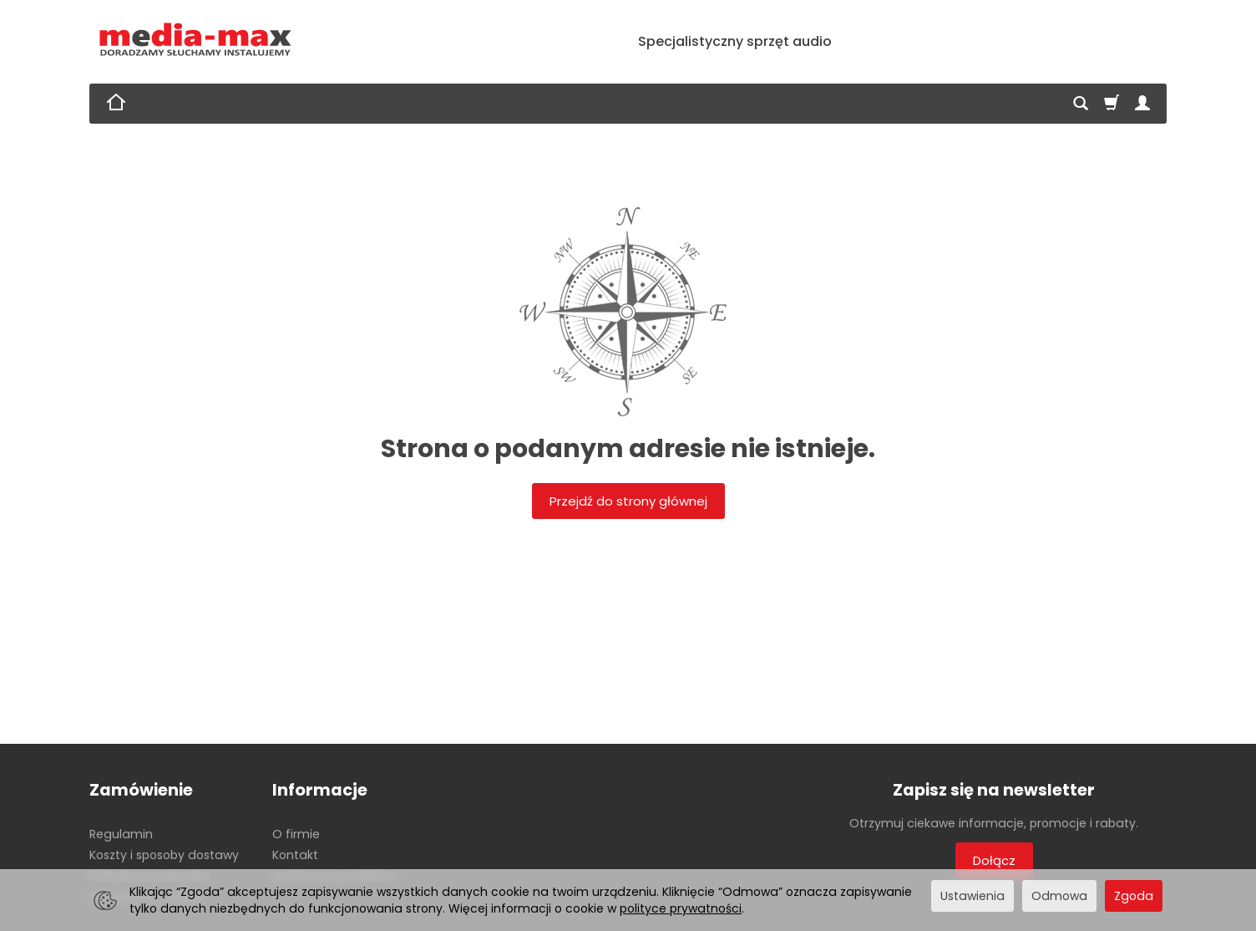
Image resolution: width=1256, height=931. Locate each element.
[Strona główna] (195, 39)
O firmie (296, 834)
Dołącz (994, 860)
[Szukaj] (1080, 104)
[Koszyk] (1111, 104)
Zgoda (1133, 896)
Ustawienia (972, 896)
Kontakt (295, 855)
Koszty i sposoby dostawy (164, 855)
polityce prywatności (681, 908)
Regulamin (121, 834)
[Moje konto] (1142, 104)
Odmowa (1059, 896)
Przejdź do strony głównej (628, 501)
